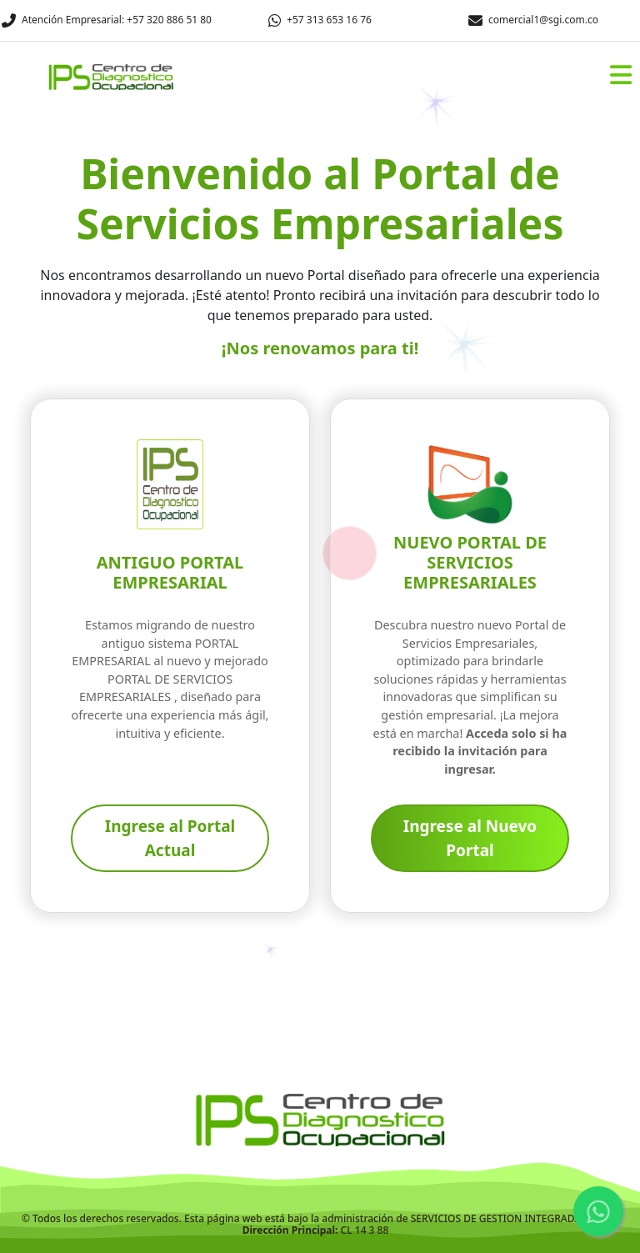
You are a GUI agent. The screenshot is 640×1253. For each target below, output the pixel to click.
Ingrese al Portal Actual (170, 838)
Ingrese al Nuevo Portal (470, 838)
